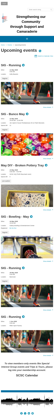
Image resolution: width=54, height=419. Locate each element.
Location (3, 74)
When (2, 70)
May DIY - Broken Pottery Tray (22, 165)
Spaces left (4, 125)
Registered (4, 228)
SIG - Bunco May (13, 114)
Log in (4, 3)
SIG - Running (11, 65)
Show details (47, 107)
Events (10, 45)
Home (3, 45)
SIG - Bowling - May (15, 216)
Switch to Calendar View (45, 56)
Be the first (13, 228)
